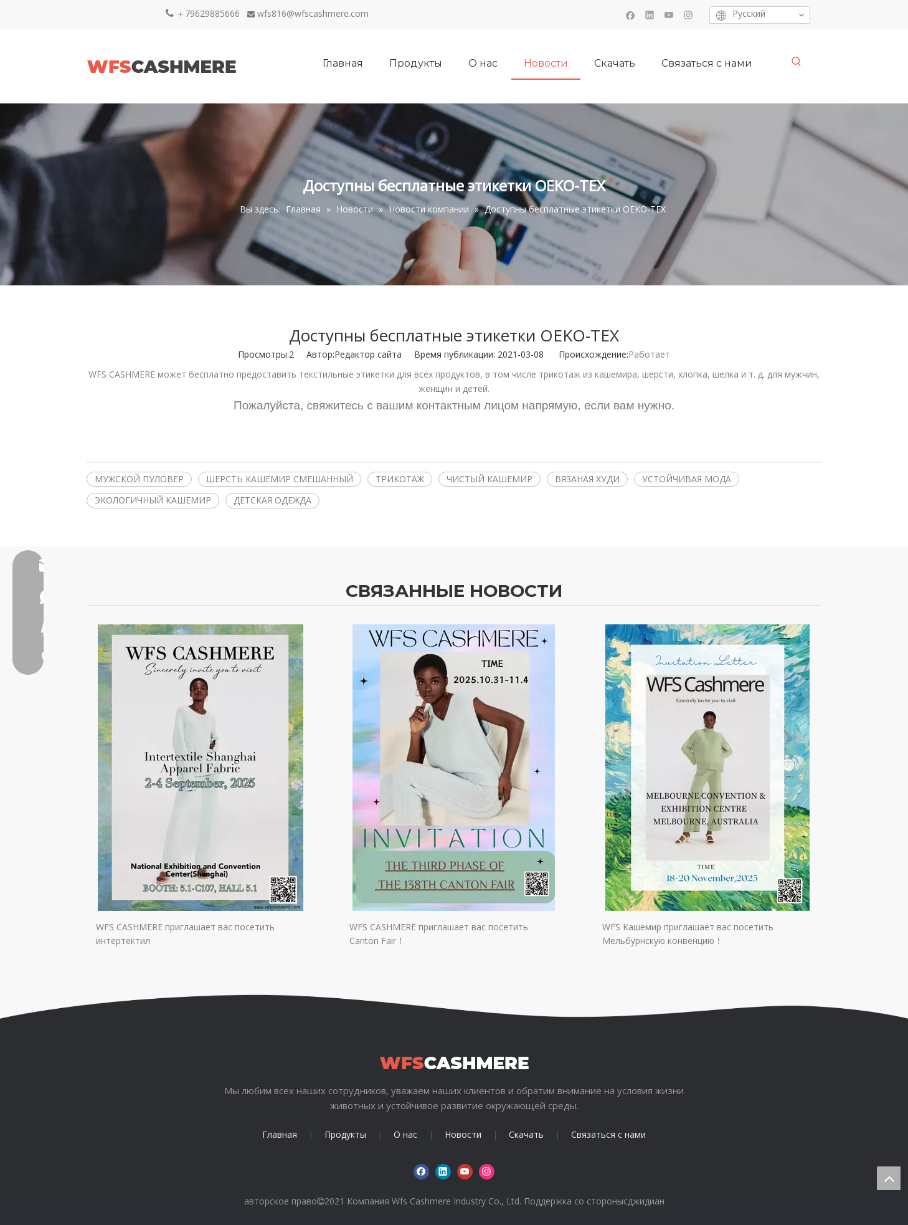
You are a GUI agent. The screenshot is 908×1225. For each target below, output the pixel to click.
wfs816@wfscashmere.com (313, 13)
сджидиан (643, 1201)
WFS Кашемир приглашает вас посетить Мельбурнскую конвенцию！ (687, 933)
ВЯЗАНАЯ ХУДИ (587, 479)
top (889, 1178)
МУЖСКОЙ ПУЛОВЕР (139, 479)
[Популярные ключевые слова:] (796, 62)
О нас (405, 1134)
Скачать (526, 1134)
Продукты (345, 1134)
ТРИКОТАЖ (400, 479)
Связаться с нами (608, 1134)
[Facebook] (630, 14)
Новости (463, 1134)
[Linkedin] (650, 14)
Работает (649, 354)
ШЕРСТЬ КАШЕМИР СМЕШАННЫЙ (279, 479)
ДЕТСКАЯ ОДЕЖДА (272, 500)
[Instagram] (688, 14)
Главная (279, 1134)
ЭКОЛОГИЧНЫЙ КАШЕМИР (153, 500)
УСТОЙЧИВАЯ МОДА (686, 479)
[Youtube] (669, 14)
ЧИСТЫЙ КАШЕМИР (489, 479)
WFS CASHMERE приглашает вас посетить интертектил (185, 933)
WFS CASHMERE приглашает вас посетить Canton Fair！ (438, 933)
